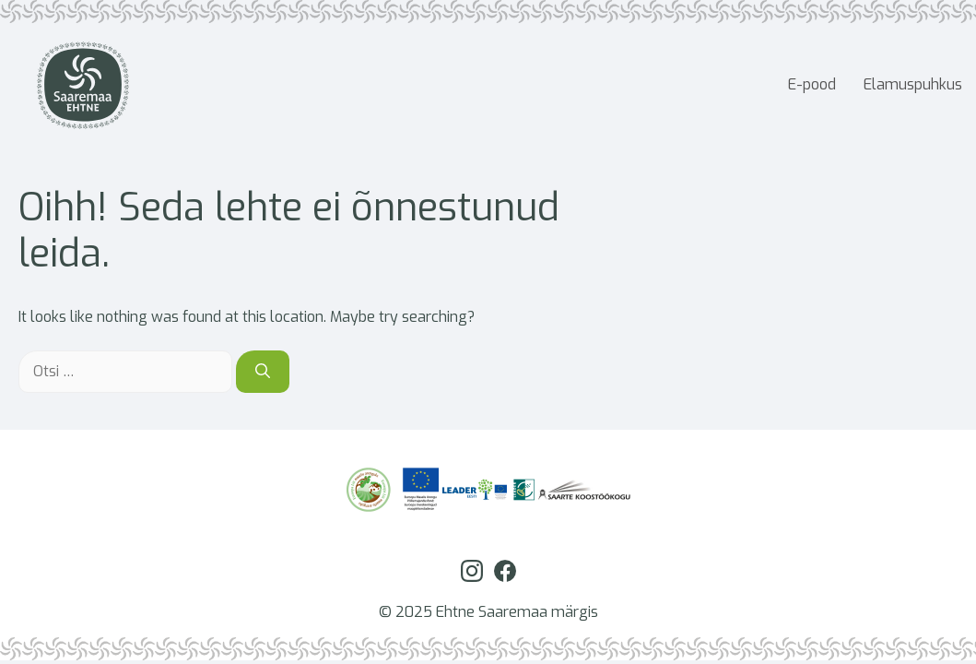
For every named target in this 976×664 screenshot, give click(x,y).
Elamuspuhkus (913, 84)
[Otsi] (262, 371)
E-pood (812, 84)
